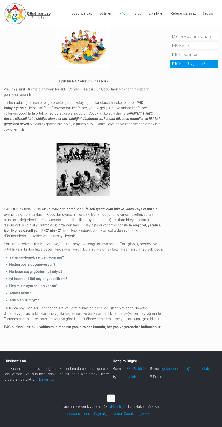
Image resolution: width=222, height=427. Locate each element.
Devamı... (46, 379)
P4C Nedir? (180, 45)
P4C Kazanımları (185, 54)
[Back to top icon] (111, 398)
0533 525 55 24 (135, 369)
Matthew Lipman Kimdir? (191, 36)
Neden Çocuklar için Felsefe (135, 413)
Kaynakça (101, 413)
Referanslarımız (78, 413)
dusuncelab (124, 377)
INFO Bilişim (117, 406)
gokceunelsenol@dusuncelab (185, 369)
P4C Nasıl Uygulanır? (188, 64)
